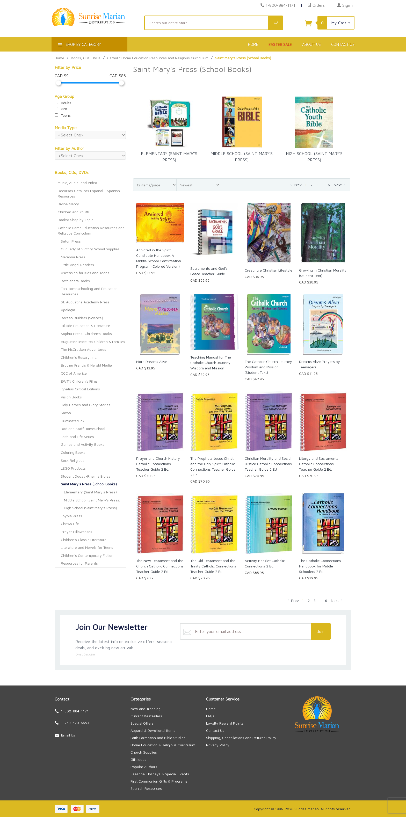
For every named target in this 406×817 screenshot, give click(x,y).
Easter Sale (280, 44)
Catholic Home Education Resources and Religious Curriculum (91, 230)
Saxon (66, 413)
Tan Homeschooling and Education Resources (89, 291)
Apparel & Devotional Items (152, 730)
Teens (63, 115)
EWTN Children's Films (79, 381)
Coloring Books (73, 452)
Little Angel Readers (77, 264)
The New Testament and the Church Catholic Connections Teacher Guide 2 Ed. (160, 566)
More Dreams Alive (151, 361)
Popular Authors (143, 766)
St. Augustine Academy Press (85, 302)
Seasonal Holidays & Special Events (159, 774)
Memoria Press (73, 257)
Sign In (345, 5)
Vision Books (71, 397)
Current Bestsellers (146, 716)
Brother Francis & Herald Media (86, 365)
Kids (61, 109)
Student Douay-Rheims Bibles (85, 476)
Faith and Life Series (77, 436)
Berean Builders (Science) (82, 318)
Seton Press (71, 241)
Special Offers (142, 723)
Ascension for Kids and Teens (85, 273)
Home (253, 44)
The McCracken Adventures (83, 349)
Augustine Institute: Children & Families (93, 341)
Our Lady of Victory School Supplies (90, 249)
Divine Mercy (68, 204)
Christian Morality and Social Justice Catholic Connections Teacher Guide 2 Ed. (268, 463)
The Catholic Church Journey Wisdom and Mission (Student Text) (268, 367)
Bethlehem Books (75, 281)
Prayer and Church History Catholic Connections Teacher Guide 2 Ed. (158, 463)
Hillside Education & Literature (85, 325)
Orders (316, 5)
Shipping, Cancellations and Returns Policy (241, 737)
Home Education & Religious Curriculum (162, 745)
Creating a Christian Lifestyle (268, 270)
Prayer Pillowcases (76, 531)
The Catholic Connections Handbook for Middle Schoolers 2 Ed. (320, 566)
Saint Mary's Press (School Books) (89, 484)
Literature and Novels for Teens (87, 547)
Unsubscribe (85, 654)
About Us (311, 44)
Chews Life (70, 523)
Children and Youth (73, 212)
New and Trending (145, 708)
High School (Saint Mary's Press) (90, 508)
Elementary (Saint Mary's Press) (90, 492)
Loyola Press (71, 516)
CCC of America (74, 373)
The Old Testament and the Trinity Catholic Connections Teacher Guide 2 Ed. (213, 566)
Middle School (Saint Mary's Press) (92, 500)
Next (340, 185)
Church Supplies (143, 752)
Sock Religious (72, 460)
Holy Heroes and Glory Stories (85, 405)
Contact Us (342, 44)
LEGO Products (73, 468)
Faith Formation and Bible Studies (157, 737)
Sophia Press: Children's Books (86, 333)
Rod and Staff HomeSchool (83, 428)
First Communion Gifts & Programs (158, 781)
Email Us (68, 735)
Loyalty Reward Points (224, 723)
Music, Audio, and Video (77, 182)
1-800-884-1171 (280, 5)
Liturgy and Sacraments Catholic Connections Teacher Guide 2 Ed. (318, 463)
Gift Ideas (138, 759)
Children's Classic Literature (83, 539)
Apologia (68, 310)
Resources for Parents (79, 563)
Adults (63, 102)
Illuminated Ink (72, 421)
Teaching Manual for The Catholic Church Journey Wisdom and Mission (210, 362)
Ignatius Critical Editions (80, 389)
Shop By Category (79, 45)
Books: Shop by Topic (75, 219)
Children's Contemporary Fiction (87, 555)
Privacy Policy (217, 745)
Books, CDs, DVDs (72, 172)
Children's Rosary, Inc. (79, 357)
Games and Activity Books (82, 444)
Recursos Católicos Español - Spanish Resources (89, 193)
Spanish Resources (146, 788)
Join (320, 631)
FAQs (210, 716)
